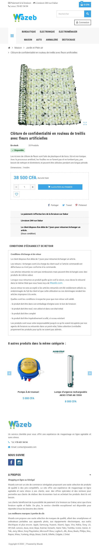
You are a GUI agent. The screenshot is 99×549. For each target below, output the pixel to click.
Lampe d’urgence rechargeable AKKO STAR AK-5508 (70, 393)
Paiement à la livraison (19, 3)
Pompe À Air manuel (28, 392)
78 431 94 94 (18, 6)
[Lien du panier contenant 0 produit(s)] (85, 4)
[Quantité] (24, 187)
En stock (14, 145)
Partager (53, 205)
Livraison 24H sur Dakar (45, 3)
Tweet (67, 205)
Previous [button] (9, 373)
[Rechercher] (74, 13)
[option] (28, 376)
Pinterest (81, 205)
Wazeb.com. (56, 283)
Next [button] (90, 373)
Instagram (19, 462)
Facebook (11, 462)
